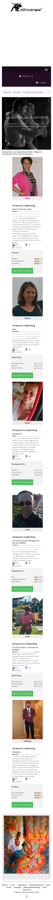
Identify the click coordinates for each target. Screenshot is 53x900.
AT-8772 (18, 247)
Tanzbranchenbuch (36, 885)
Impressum (27, 890)
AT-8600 (18, 781)
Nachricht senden (22, 270)
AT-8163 (18, 565)
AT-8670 (18, 670)
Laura (27, 636)
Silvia (27, 198)
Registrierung (28, 76)
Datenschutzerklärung (32, 887)
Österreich (16, 92)
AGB (44, 887)
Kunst (9, 887)
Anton (27, 530)
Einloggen (43, 82)
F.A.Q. (12, 885)
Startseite (7, 92)
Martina (27, 318)
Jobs (48, 885)
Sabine (27, 423)
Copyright (17, 887)
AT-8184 (18, 352)
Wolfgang (27, 741)
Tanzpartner (22, 885)
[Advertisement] (26, 42)
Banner (5, 885)
